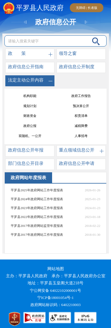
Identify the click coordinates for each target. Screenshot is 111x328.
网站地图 (55, 269)
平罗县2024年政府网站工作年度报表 (37, 199)
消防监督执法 (81, 136)
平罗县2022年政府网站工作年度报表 (37, 217)
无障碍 (81, 7)
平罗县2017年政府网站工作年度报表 (37, 234)
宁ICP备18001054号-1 (56, 297)
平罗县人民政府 (33, 8)
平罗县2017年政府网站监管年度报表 (37, 225)
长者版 (92, 7)
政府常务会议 (30, 126)
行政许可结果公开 (81, 116)
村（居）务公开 (30, 106)
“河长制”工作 (30, 96)
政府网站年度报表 (81, 126)
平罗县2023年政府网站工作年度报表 (37, 208)
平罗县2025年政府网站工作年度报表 (37, 190)
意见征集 (81, 106)
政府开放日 (30, 136)
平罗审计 (81, 96)
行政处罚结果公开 (30, 116)
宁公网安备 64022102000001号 (55, 290)
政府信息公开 (55, 22)
